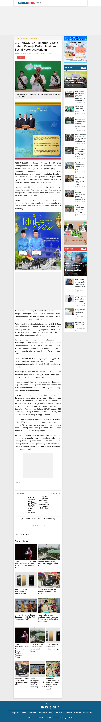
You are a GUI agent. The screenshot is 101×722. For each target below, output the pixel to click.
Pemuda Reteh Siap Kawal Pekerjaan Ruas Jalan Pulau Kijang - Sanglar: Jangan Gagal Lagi (80, 300)
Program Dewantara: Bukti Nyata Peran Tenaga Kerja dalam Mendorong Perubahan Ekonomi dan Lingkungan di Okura (80, 123)
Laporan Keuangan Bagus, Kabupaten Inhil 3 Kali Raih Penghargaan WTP (25, 617)
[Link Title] (42, 707)
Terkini (69, 68)
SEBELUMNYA (20, 494)
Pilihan (69, 249)
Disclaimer (60, 713)
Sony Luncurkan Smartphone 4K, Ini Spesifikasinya (22, 591)
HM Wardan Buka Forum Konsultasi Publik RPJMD (80, 324)
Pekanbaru (33, 38)
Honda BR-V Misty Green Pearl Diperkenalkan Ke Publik (47, 591)
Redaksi (24, 713)
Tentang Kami (14, 713)
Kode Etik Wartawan (73, 713)
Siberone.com (38, 526)
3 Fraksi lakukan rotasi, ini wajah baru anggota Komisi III (48, 564)
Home (17, 38)
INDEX (84, 67)
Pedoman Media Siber (46, 713)
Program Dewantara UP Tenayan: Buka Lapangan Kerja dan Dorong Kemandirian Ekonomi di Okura (80, 138)
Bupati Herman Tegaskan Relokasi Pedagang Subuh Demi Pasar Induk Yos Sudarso (80, 166)
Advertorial (24, 38)
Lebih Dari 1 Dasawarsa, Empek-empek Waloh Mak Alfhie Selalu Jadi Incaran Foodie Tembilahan (32, 505)
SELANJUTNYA (55, 493)
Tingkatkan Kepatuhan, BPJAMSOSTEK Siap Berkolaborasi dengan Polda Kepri (43, 502)
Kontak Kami (87, 713)
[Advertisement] (50, 20)
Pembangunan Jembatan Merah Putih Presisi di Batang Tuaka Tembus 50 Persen (80, 209)
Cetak (21, 57)
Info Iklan (32, 713)
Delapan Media (67, 718)
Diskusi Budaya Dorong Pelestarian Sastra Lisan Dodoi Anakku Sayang (75, 80)
